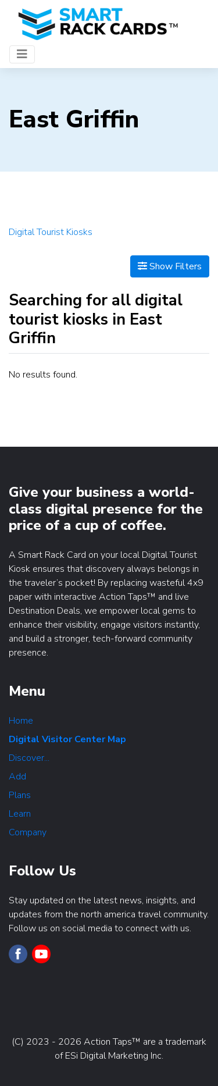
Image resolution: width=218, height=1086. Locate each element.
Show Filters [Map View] (170, 266)
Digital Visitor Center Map (67, 739)
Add (17, 776)
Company (28, 832)
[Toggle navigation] (22, 54)
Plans (20, 795)
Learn (20, 813)
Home (21, 720)
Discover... (29, 758)
